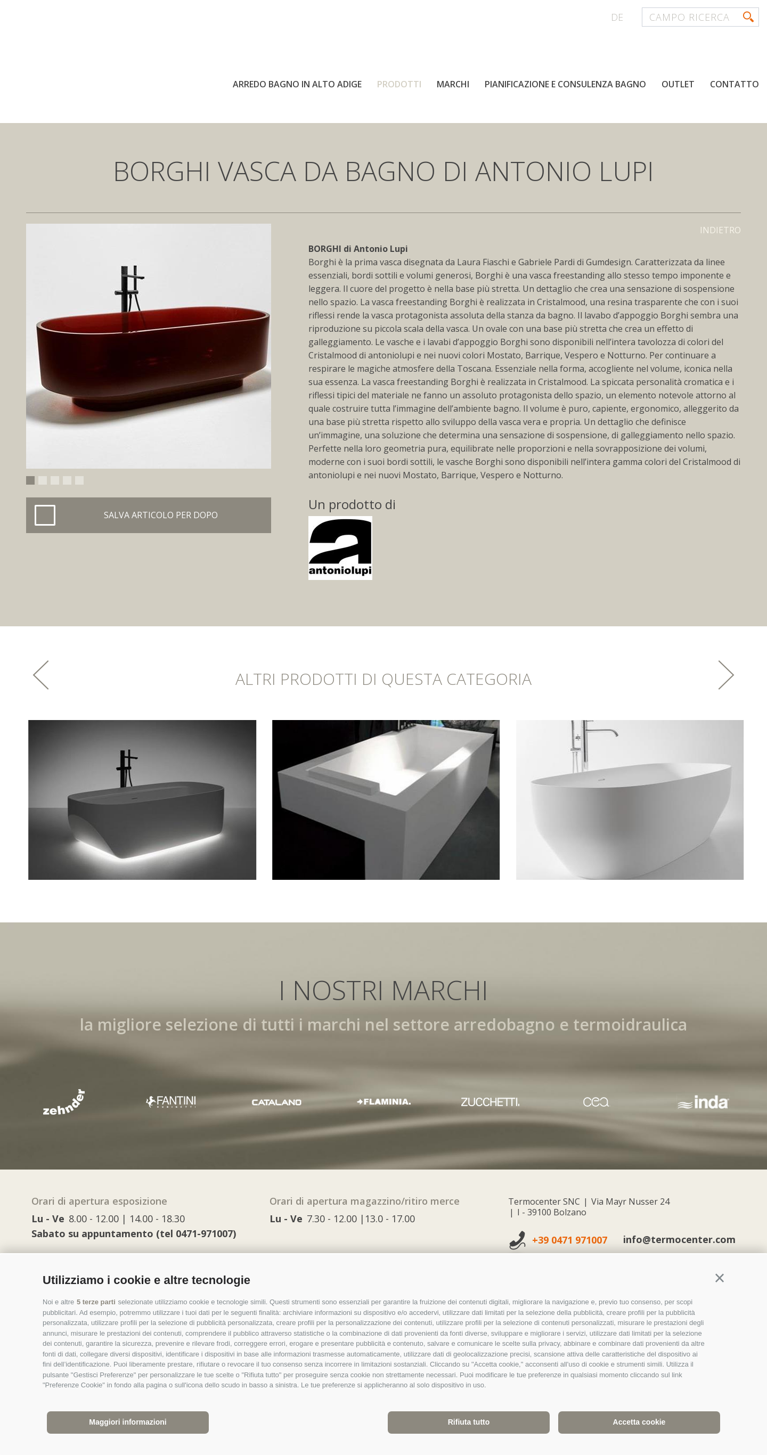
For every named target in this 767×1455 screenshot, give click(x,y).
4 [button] (67, 480)
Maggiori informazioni (127, 1422)
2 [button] (42, 480)
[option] (148, 346)
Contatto (734, 84)
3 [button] (55, 480)
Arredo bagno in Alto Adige (297, 84)
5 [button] (79, 480)
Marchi (453, 84)
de (617, 17)
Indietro (720, 230)
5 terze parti (96, 1302)
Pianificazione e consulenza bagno (565, 84)
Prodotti (399, 84)
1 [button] (30, 480)
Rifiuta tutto (469, 1422)
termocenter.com (136, 49)
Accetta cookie (639, 1422)
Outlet (678, 84)
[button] (719, 1278)
